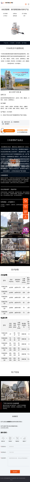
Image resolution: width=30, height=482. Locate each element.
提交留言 (15, 471)
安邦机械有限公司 (8, 478)
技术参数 (18, 43)
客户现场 (24, 43)
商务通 (15, 421)
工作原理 (12, 43)
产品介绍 (6, 43)
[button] (3, 394)
